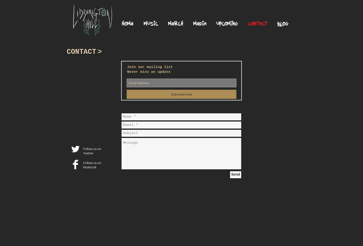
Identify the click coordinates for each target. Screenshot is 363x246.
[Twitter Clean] (75, 149)
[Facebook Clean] (75, 164)
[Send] (235, 174)
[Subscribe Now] (181, 94)
